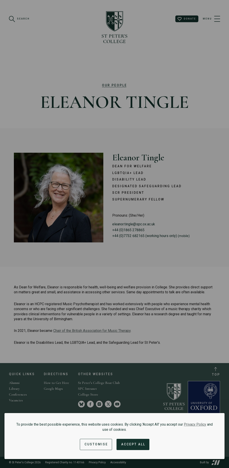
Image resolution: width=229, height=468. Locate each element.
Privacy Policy (195, 424)
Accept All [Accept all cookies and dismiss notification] (133, 444)
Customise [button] (96, 444)
